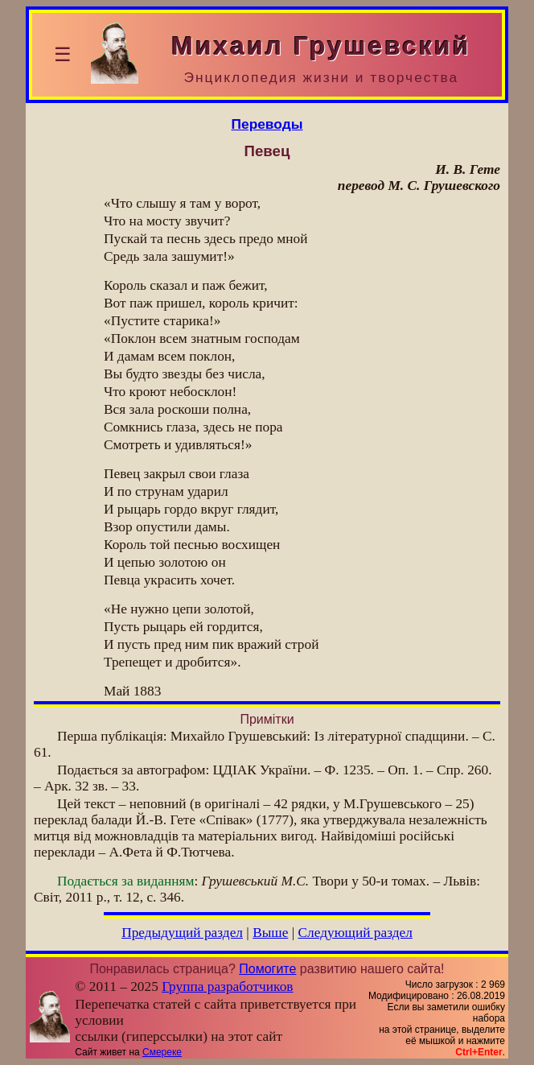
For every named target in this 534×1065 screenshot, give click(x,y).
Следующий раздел (355, 932)
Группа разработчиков (227, 986)
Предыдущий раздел (182, 932)
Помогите (267, 969)
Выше (270, 932)
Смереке (162, 1052)
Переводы (267, 124)
